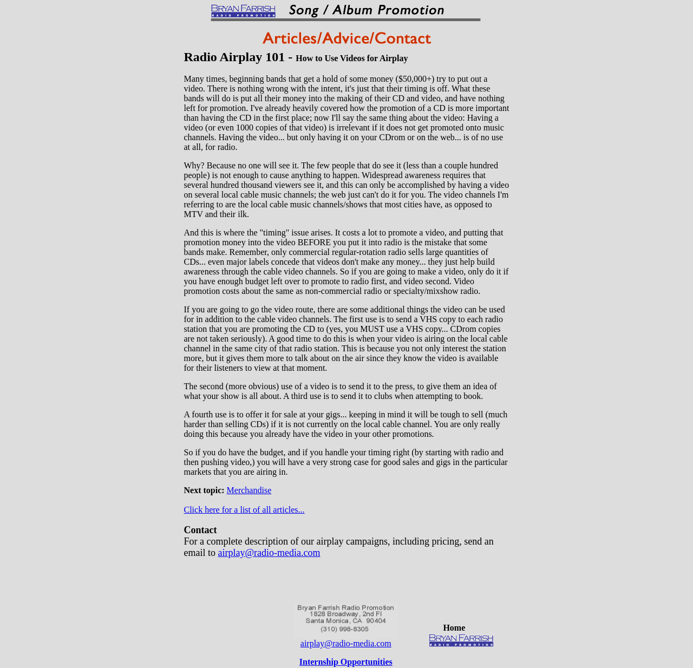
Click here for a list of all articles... (244, 509)
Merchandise (249, 490)
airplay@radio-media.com (269, 552)
